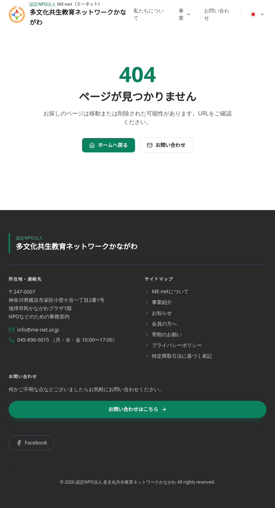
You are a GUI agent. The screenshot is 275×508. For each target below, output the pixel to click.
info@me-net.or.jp (34, 329)
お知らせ (158, 312)
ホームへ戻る (108, 145)
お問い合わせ (216, 14)
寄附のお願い (163, 334)
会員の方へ (161, 323)
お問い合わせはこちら (137, 409)
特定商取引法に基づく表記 (178, 355)
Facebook (31, 442)
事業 (185, 14)
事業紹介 (158, 302)
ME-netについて (167, 291)
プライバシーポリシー (173, 345)
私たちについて (149, 14)
